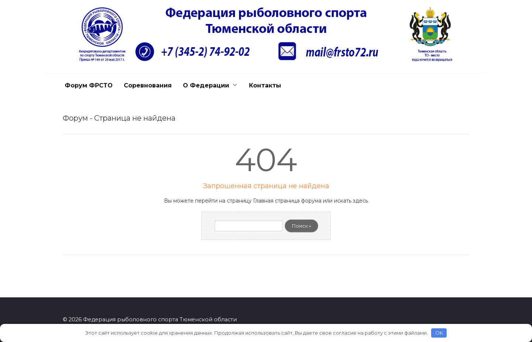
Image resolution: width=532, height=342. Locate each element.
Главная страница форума (287, 200)
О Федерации (206, 85)
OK (439, 333)
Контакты (265, 85)
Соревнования (148, 85)
